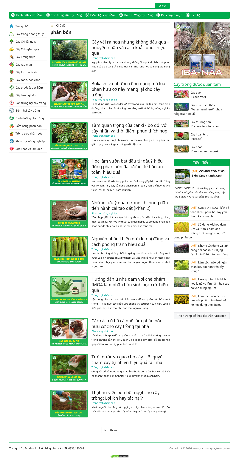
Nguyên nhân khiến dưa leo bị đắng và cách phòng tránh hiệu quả (130, 241)
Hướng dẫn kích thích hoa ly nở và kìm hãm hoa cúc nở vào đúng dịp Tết (201, 283)
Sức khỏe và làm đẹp (25, 149)
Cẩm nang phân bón (102, 331)
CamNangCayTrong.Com (29, 6)
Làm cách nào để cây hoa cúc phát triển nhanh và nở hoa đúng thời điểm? (200, 300)
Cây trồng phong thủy (26, 34)
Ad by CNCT (223, 24)
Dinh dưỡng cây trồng (136, 15)
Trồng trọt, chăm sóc (103, 57)
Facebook (30, 448)
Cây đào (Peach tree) (190, 94)
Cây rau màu (20, 64)
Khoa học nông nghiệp (104, 99)
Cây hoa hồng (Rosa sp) (191, 136)
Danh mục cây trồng (26, 15)
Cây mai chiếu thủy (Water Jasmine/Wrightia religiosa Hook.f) (198, 109)
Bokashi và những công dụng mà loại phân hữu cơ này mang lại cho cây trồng (128, 89)
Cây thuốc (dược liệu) (26, 87)
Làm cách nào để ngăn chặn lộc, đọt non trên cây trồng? (200, 266)
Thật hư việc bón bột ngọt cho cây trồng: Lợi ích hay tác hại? (125, 395)
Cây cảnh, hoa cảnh (24, 80)
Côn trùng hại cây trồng (64, 15)
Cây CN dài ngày (22, 41)
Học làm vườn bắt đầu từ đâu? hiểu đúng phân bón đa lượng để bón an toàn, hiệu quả (127, 166)
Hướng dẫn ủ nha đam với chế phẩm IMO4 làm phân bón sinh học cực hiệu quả (129, 284)
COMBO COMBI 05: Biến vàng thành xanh (200, 176)
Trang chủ (18, 26)
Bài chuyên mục (169, 15)
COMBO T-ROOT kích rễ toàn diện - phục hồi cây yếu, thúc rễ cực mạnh (201, 212)
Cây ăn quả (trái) (23, 72)
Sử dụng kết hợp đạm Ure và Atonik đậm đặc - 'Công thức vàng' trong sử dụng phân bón (200, 230)
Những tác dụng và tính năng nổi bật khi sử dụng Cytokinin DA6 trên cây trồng (201, 249)
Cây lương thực (22, 57)
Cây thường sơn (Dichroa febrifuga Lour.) (198, 124)
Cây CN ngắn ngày (24, 49)
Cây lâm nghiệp (22, 95)
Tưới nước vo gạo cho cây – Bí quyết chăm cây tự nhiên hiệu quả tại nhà (127, 359)
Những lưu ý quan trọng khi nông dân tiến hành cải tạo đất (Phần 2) (129, 205)
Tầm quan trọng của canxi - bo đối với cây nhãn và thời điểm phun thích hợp (129, 127)
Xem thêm (110, 430)
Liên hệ (193, 15)
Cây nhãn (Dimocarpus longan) (196, 149)
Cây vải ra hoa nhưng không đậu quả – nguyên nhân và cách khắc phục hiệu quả (130, 47)
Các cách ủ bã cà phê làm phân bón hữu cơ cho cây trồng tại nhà (126, 323)
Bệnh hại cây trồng (100, 15)
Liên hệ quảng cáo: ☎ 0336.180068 (61, 448)
